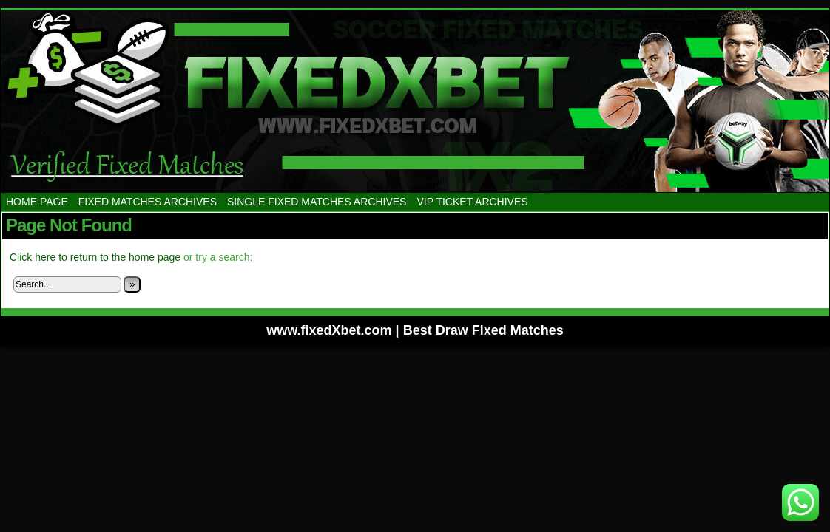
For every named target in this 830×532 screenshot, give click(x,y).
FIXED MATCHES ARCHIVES (147, 202)
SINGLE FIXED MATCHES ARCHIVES (316, 202)
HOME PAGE (37, 202)
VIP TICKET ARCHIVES (471, 202)
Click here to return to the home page (95, 257)
